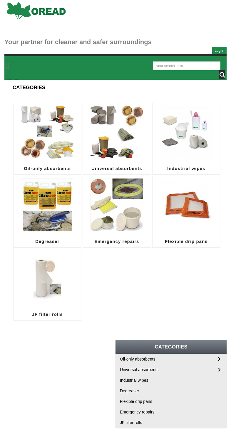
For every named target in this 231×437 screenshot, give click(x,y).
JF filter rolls (47, 314)
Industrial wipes (186, 168)
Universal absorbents (116, 168)
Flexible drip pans (186, 241)
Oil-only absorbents (47, 168)
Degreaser (47, 241)
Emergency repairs (116, 241)
